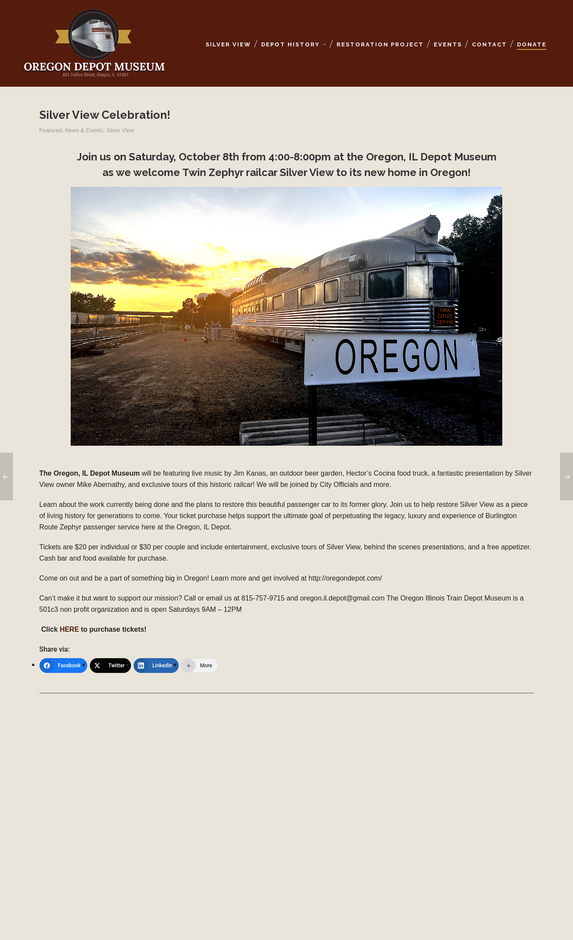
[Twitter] (110, 665)
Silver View (120, 130)
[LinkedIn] (156, 665)
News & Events (84, 130)
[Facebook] (63, 665)
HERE (69, 629)
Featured (50, 130)
